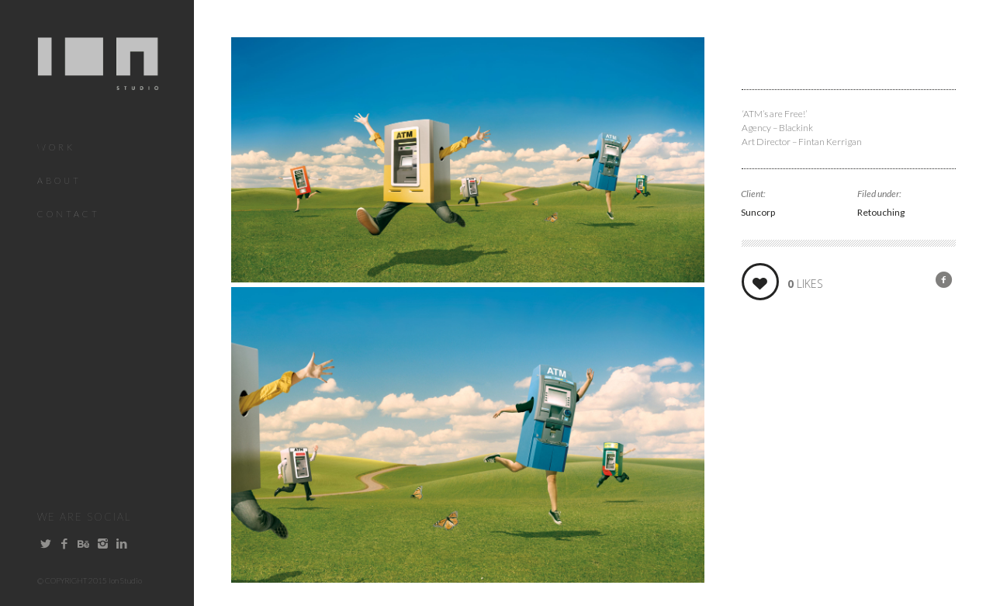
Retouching (881, 212)
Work (56, 147)
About (59, 180)
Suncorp (758, 212)
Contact (68, 214)
